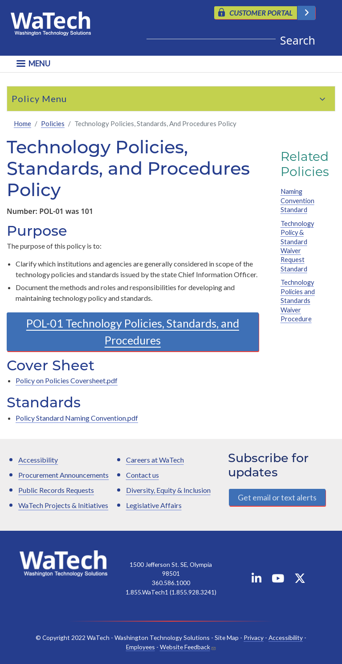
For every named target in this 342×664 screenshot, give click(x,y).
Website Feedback (185, 647)
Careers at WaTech (155, 459)
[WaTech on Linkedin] (256, 580)
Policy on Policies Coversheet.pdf (67, 380)
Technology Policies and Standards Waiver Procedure (298, 301)
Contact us (142, 475)
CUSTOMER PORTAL (261, 12)
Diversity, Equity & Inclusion (168, 490)
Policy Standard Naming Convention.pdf (77, 418)
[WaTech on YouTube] (278, 580)
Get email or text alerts (277, 497)
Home (22, 123)
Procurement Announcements (63, 475)
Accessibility (38, 459)
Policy (26, 98)
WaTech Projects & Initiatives (63, 505)
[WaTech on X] (300, 580)
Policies (53, 123)
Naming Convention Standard (297, 200)
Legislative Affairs (154, 505)
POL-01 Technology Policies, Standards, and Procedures (132, 331)
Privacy (254, 637)
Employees (140, 647)
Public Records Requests (56, 490)
